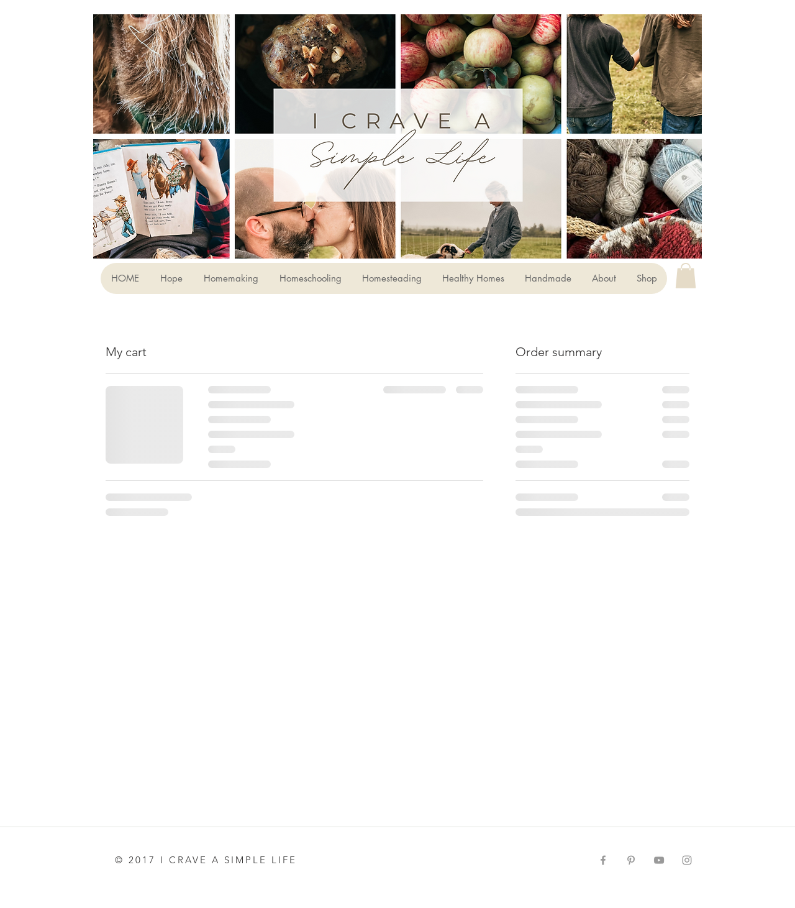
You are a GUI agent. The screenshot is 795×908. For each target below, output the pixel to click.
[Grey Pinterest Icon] (631, 860)
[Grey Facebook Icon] (603, 860)
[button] (685, 275)
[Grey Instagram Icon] (687, 860)
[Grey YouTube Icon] (659, 860)
